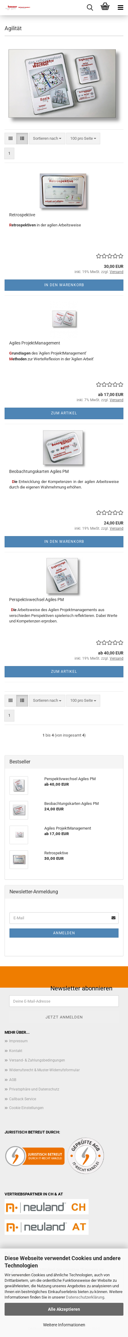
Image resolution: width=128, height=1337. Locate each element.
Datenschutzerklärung (85, 1297)
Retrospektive (22, 214)
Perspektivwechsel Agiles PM (36, 599)
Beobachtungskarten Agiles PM (39, 471)
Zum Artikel (64, 413)
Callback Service (22, 1099)
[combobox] (47, 139)
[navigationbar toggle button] (120, 7)
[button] (10, 139)
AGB (12, 1080)
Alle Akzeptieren (64, 1309)
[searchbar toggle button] (89, 7)
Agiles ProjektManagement (34, 343)
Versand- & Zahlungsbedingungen (37, 1060)
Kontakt (15, 1051)
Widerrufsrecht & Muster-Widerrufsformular (44, 1070)
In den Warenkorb (64, 285)
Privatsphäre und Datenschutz (34, 1089)
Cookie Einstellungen (26, 1108)
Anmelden (64, 933)
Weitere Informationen (64, 1324)
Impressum (18, 1041)
